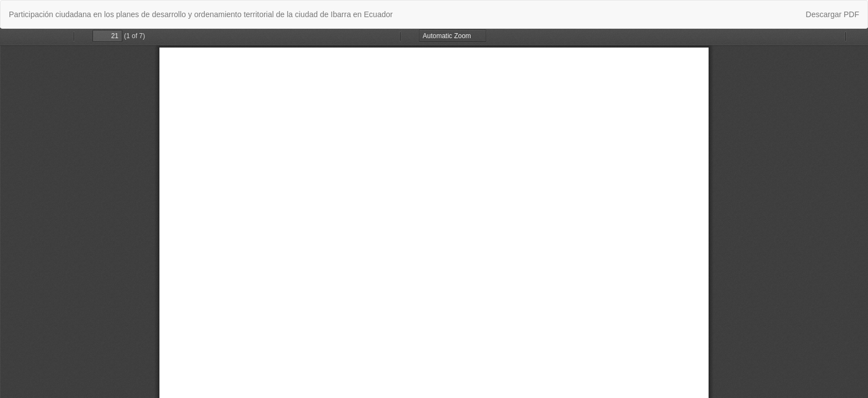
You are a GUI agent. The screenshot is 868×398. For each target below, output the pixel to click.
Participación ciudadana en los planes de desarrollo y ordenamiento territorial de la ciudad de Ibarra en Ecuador (200, 14)
